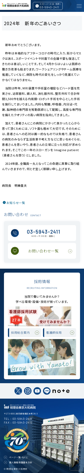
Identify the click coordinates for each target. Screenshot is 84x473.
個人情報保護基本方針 (20, 462)
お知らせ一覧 (15, 203)
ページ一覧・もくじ (18, 457)
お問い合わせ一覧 (43, 250)
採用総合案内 (20, 332)
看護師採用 (54, 332)
